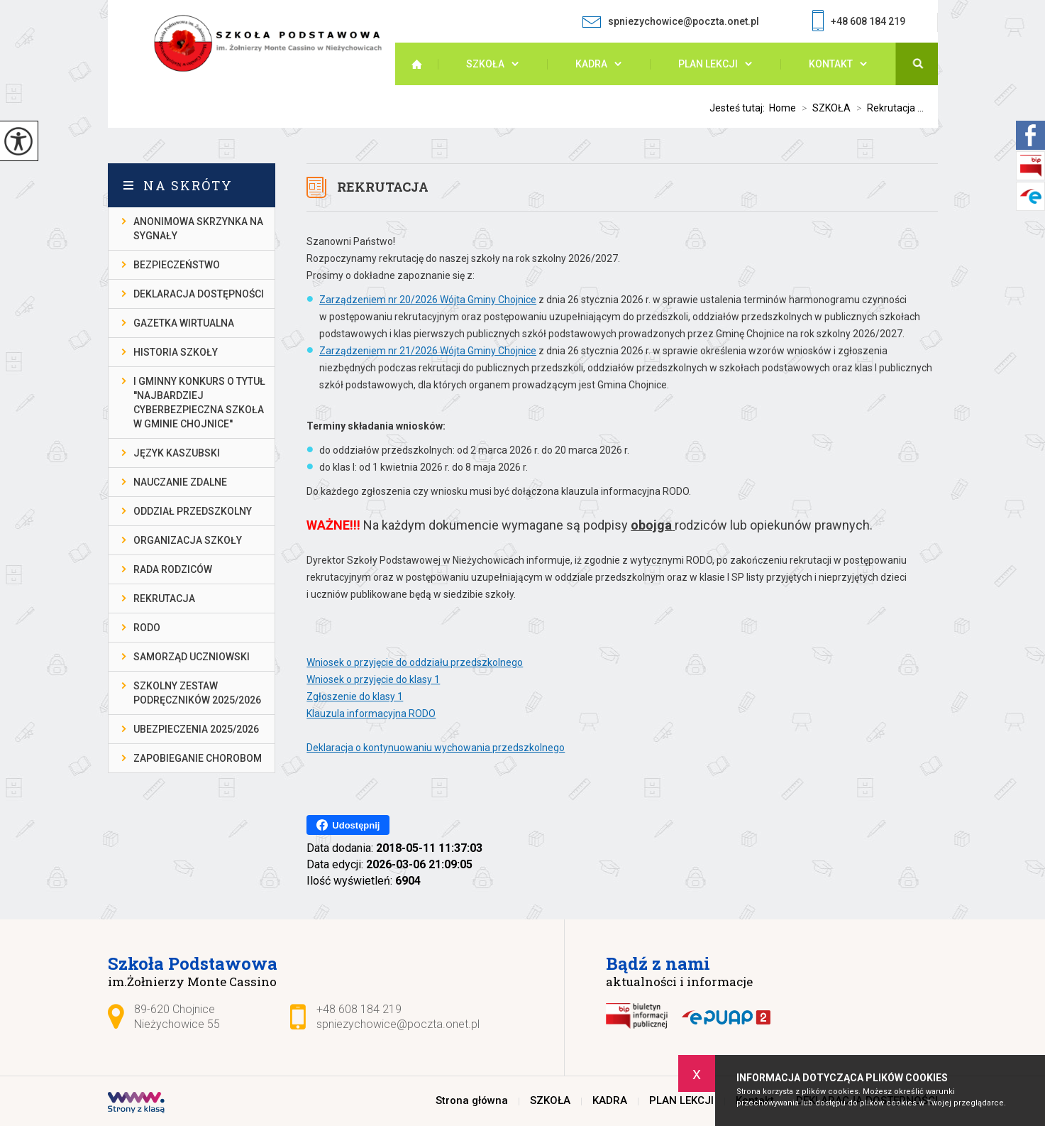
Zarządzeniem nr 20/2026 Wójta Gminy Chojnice (427, 299)
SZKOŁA (485, 64)
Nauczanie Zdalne (180, 482)
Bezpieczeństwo (176, 264)
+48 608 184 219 (858, 22)
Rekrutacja (382, 186)
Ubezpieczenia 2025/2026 (196, 729)
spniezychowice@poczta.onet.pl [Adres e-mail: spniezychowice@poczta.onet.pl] (398, 1024)
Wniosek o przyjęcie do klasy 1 (373, 679)
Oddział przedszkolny (192, 511)
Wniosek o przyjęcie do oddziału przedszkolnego (414, 662)
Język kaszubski (176, 453)
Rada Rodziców (172, 569)
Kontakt (831, 64)
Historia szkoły (175, 352)
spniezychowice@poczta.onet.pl (670, 22)
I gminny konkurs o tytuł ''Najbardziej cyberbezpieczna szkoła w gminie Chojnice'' (199, 403)
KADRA (591, 64)
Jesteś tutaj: (739, 108)
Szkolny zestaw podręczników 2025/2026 (197, 693)
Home (782, 108)
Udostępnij (348, 825)
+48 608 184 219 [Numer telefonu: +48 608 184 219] (359, 1009)
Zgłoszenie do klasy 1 (354, 696)
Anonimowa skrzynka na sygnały (198, 228)
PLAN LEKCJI (708, 64)
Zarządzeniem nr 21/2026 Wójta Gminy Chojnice (427, 350)
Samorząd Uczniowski (191, 656)
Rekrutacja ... (887, 108)
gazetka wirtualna (183, 323)
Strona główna (423, 64)
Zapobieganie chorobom (197, 758)
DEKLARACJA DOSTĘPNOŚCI (198, 294)
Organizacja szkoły (187, 540)
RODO (146, 627)
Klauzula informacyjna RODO (371, 713)
